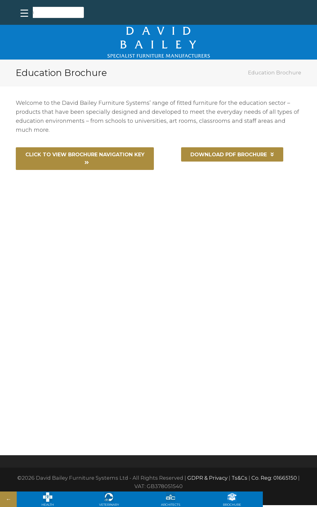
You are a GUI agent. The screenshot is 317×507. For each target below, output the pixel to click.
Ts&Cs (239, 480)
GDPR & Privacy (207, 480)
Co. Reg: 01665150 (274, 480)
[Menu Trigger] (24, 13)
